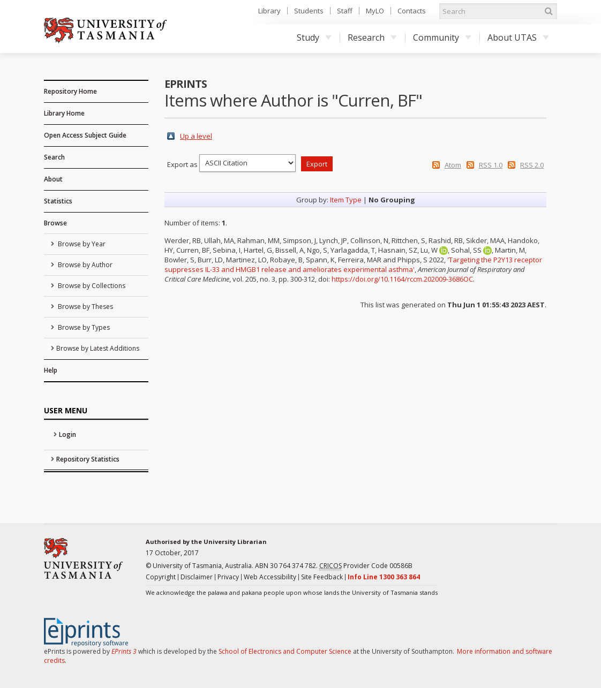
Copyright (161, 576)
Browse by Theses (84, 306)
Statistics (58, 201)
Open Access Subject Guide (85, 135)
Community (442, 37)
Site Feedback (322, 576)
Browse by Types (83, 327)
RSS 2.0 (532, 165)
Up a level (196, 136)
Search (54, 157)
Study (314, 37)
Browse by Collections (90, 285)
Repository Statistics (87, 459)
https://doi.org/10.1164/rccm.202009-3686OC (402, 279)
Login (67, 434)
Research (372, 37)
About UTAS (518, 37)
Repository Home (70, 91)
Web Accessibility (270, 576)
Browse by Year (81, 243)
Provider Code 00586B (365, 566)
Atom (453, 165)
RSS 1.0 (490, 165)
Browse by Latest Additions (97, 348)
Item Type (346, 200)
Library (269, 11)
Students (309, 11)
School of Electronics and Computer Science (285, 651)
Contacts (411, 11)
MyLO (375, 11)
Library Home (64, 113)
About (53, 179)
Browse (55, 223)
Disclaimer (197, 576)
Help (50, 370)
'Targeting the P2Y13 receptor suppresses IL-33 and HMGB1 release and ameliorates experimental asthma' (353, 264)
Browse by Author (84, 264)
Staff (344, 11)
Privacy (228, 576)
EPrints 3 (124, 651)
